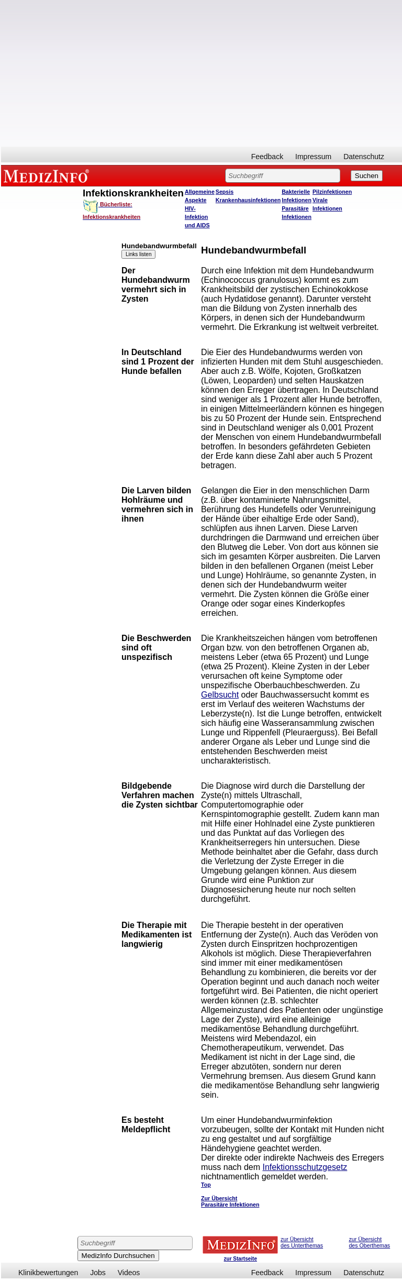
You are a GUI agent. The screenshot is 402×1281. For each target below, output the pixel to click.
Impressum (313, 156)
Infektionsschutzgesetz (304, 1167)
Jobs (98, 1272)
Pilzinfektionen (332, 192)
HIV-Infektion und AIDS (197, 216)
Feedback (267, 156)
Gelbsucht (220, 694)
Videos (129, 1272)
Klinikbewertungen (48, 1272)
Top (206, 1184)
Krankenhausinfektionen (248, 200)
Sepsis (224, 192)
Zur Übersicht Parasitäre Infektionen (230, 1201)
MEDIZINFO (48, 175)
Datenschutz (363, 156)
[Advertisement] (201, 73)
